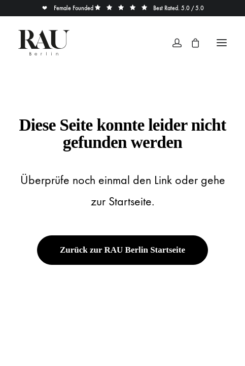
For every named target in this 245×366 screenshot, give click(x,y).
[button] (221, 42)
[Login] (172, 42)
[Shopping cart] (191, 42)
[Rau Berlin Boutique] (43, 42)
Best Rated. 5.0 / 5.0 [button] (149, 8)
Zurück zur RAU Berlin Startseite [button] (122, 250)
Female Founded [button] (68, 8)
